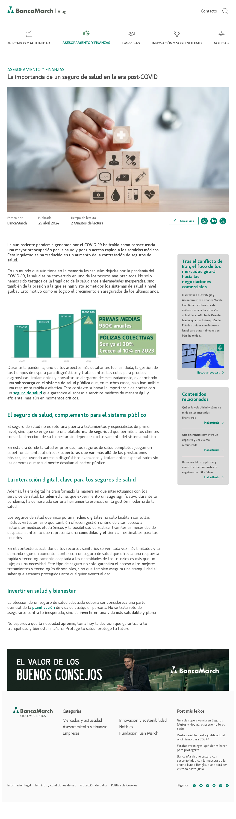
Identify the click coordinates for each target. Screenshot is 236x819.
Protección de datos (94, 785)
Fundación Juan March (138, 733)
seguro (20, 393)
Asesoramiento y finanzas (85, 727)
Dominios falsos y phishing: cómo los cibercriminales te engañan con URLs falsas (203, 470)
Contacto (209, 11)
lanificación (45, 608)
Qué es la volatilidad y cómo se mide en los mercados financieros (203, 416)
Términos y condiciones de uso (55, 785)
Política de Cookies (124, 785)
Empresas (71, 733)
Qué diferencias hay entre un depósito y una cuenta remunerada (203, 443)
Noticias (126, 727)
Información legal (19, 785)
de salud (34, 393)
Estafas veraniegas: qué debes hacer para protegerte (202, 748)
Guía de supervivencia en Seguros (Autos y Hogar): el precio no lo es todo (201, 724)
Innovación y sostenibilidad (143, 720)
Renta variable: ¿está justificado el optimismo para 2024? (201, 737)
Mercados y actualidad (82, 720)
